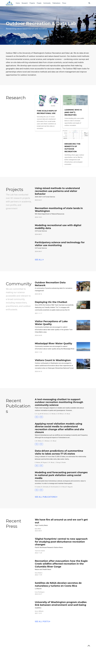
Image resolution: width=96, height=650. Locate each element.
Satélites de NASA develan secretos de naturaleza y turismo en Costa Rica (58, 584)
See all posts (42, 621)
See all (39, 260)
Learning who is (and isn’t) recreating (73, 112)
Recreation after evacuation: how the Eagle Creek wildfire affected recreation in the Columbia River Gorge (61, 564)
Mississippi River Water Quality (53, 343)
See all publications (46, 497)
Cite (37, 417)
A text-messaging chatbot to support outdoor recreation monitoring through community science (59, 402)
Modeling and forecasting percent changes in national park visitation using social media (61, 475)
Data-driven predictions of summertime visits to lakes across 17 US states (59, 452)
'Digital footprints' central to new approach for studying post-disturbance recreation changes (61, 541)
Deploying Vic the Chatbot (51, 302)
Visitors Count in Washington (53, 360)
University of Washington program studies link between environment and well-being (61, 603)
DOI (41, 417)
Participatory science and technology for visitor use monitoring (60, 244)
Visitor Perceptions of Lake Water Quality (51, 323)
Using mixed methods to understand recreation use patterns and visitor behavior (57, 191)
